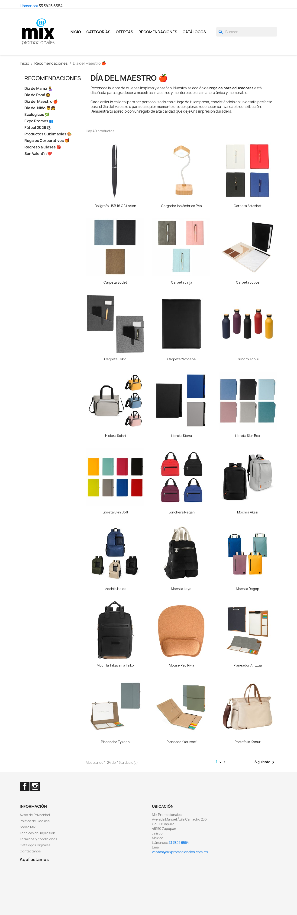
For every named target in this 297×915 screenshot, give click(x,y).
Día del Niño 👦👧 (39, 108)
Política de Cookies (35, 821)
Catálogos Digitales (35, 845)
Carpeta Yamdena (181, 359)
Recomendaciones (158, 31)
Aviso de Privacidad (35, 815)
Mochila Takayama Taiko (115, 665)
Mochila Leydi (181, 589)
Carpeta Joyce (247, 282)
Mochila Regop (247, 589)
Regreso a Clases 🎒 (42, 147)
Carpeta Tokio (115, 359)
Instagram (35, 786)
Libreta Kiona (181, 435)
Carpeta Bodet (115, 282)
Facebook (24, 786)
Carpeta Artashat (247, 206)
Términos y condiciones (38, 839)
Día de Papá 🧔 (37, 95)
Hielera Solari (115, 435)
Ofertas (124, 31)
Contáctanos (30, 851)
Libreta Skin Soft (115, 512)
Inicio (75, 31)
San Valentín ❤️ (38, 153)
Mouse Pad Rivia (181, 665)
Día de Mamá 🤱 (38, 88)
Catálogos (194, 31)
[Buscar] (246, 32)
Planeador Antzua (247, 665)
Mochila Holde (115, 589)
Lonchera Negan (181, 512)
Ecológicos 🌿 (36, 114)
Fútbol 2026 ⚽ (38, 127)
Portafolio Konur (248, 742)
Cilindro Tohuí (247, 359)
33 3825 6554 (51, 5)
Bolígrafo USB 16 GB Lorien (115, 206)
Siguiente (265, 762)
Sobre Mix (28, 827)
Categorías (98, 31)
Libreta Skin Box (247, 435)
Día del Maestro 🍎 (41, 101)
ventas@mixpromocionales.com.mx (180, 852)
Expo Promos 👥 (39, 121)
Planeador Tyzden (115, 742)
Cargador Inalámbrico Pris (181, 206)
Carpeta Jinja (181, 282)
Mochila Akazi (247, 512)
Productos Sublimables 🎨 (48, 134)
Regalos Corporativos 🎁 (46, 140)
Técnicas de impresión (37, 833)
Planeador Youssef (181, 742)
